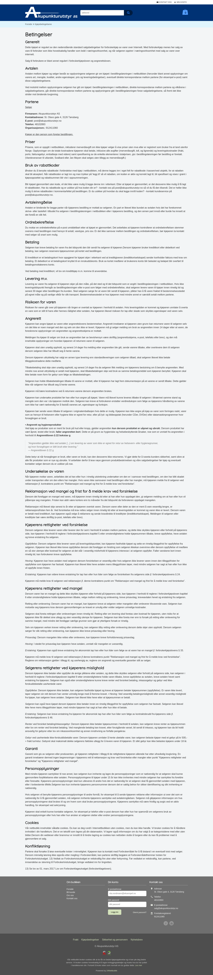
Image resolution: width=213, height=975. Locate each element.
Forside (28, 24)
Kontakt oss (72, 898)
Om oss (70, 895)
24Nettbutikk (111, 971)
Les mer (138, 965)
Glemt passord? (139, 912)
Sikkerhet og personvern (115, 939)
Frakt (75, 939)
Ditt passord (113, 900)
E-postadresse (114, 889)
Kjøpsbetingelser (90, 939)
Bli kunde (71, 892)
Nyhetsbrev (137, 939)
